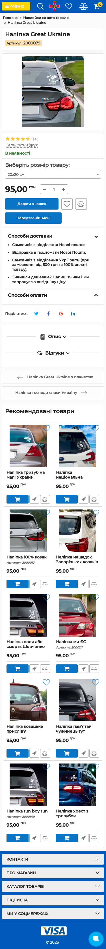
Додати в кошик (32, 204)
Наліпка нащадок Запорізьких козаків (77, 562)
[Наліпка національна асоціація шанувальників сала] (77, 446)
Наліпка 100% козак (28, 560)
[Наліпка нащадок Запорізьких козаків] (77, 530)
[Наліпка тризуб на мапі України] (28, 446)
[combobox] (53, 174)
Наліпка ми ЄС (77, 644)
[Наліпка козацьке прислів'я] (28, 700)
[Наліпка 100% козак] (28, 530)
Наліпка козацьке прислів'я (28, 731)
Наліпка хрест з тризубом (77, 816)
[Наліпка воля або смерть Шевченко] (28, 615)
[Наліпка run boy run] (28, 785)
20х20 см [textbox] (16, 174)
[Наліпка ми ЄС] (77, 615)
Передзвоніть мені (34, 499)
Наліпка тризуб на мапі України (28, 477)
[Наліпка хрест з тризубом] (77, 785)
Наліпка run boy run (28, 814)
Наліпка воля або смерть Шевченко (28, 646)
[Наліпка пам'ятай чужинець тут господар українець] (77, 700)
